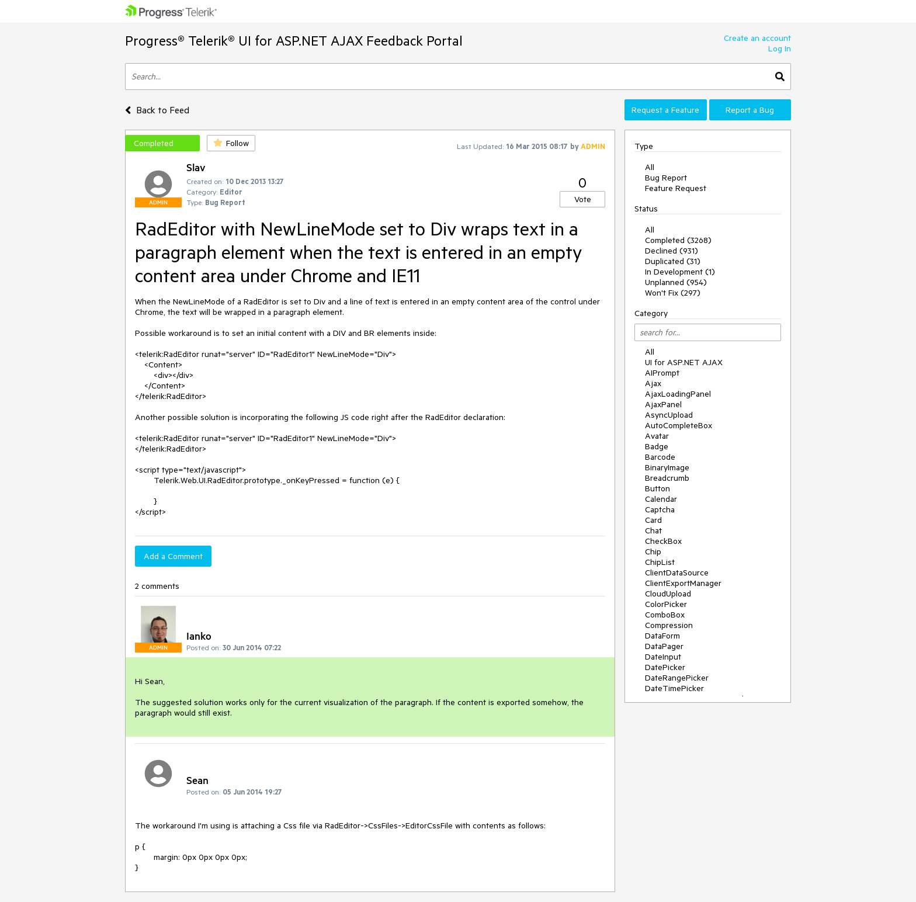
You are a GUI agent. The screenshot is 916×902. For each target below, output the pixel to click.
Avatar (657, 436)
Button (657, 488)
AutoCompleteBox (678, 425)
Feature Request (675, 188)
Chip (653, 551)
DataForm (662, 635)
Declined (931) (671, 250)
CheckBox (663, 541)
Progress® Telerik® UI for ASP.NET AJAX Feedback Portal (294, 40)
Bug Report (666, 177)
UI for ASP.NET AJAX (684, 362)
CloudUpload (668, 593)
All (649, 167)
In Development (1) (680, 271)
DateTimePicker (674, 688)
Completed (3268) (678, 240)
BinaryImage (667, 467)
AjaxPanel (663, 404)
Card (653, 520)
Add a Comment (173, 556)
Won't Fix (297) (672, 292)
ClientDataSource (677, 572)
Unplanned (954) (676, 282)
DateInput (663, 656)
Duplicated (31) (672, 261)
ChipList (660, 562)
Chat (653, 530)
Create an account (757, 38)
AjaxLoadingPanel (678, 393)
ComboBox (665, 614)
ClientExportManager (683, 583)
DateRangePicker (677, 677)
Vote (582, 199)
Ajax (653, 383)
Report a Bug (750, 110)
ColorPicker (666, 604)
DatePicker (665, 667)
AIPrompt (662, 372)
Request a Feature (665, 110)
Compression (669, 625)
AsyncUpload (669, 415)
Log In (779, 48)
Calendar (661, 499)
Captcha (660, 509)
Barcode (660, 457)
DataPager (664, 646)
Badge (656, 446)
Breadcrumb (667, 478)
